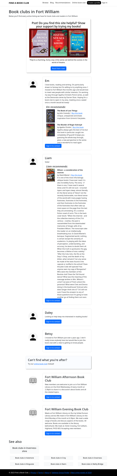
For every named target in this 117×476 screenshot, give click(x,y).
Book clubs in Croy (58, 458)
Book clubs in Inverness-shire (24, 450)
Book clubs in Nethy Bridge (92, 464)
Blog (52, 2)
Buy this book (77, 113)
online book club (40, 364)
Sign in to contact (53, 146)
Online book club (79, 2)
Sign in (104, 2)
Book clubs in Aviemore (24, 458)
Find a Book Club (19, 2)
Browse (45, 2)
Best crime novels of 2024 (81, 472)
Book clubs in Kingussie (24, 464)
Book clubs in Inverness (92, 458)
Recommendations (62, 2)
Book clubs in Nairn (58, 464)
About (47, 472)
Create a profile (94, 3)
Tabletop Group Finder (60, 472)
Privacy (33, 472)
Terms (40, 472)
